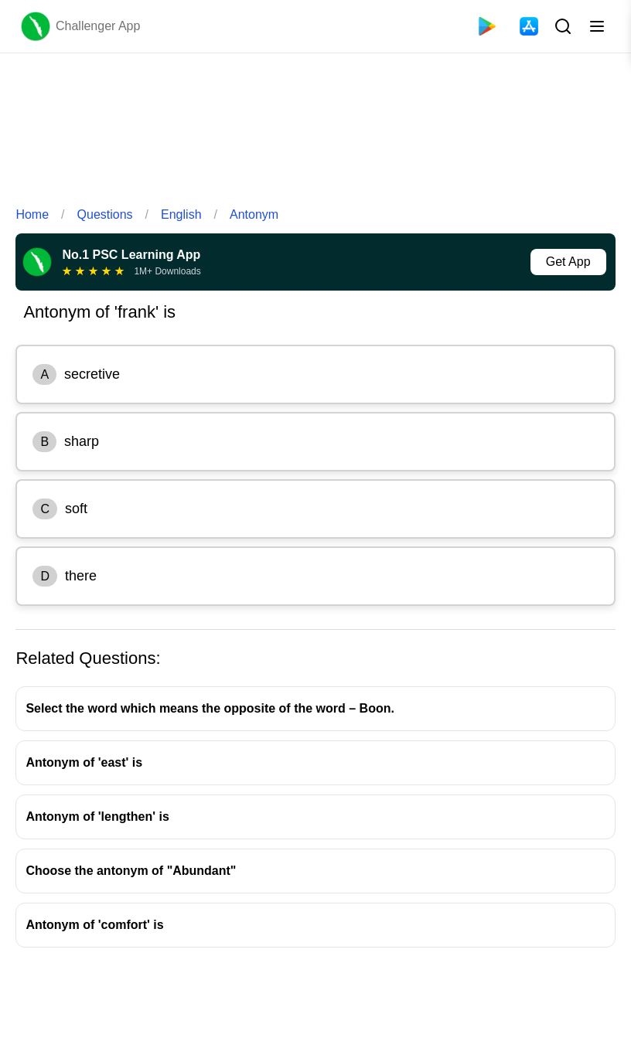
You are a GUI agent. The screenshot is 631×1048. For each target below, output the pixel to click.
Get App (568, 261)
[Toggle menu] (597, 26)
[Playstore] (487, 26)
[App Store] (529, 26)
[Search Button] (561, 26)
